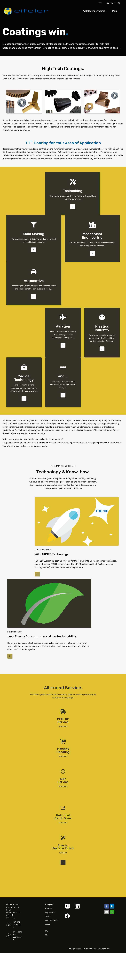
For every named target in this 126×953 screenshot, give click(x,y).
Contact (48, 908)
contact (43, 442)
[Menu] (100, 3)
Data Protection (52, 920)
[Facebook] (67, 915)
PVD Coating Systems (95, 11)
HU (46, 934)
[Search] (119, 3)
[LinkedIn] (77, 905)
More (116, 11)
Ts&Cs (48, 916)
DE (46, 929)
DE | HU (111, 3)
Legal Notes (50, 912)
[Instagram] (67, 905)
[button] (106, 906)
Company (49, 904)
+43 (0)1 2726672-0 (17, 924)
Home (47, 924)
